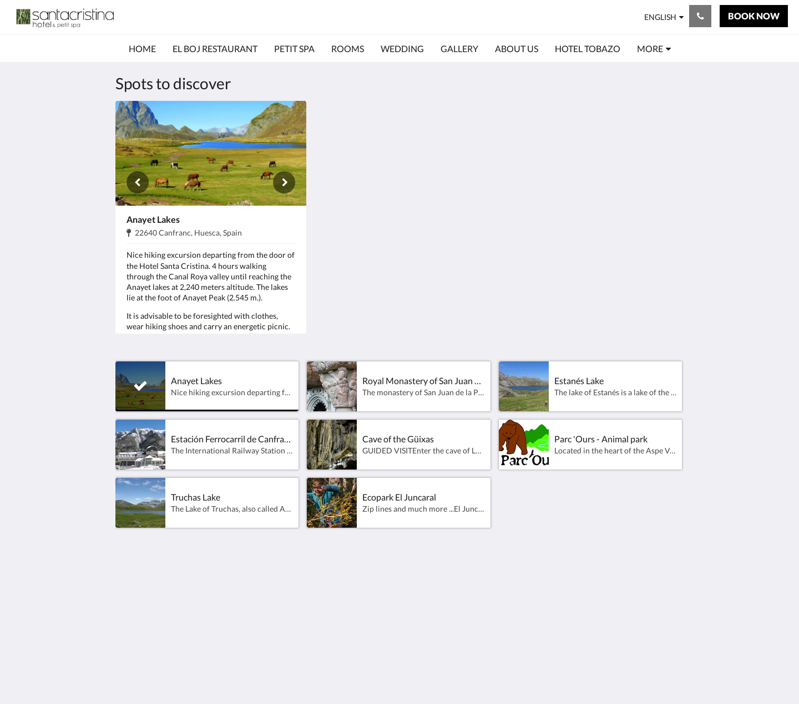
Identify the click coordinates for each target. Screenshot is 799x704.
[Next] (284, 182)
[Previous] (138, 182)
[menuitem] (142, 49)
